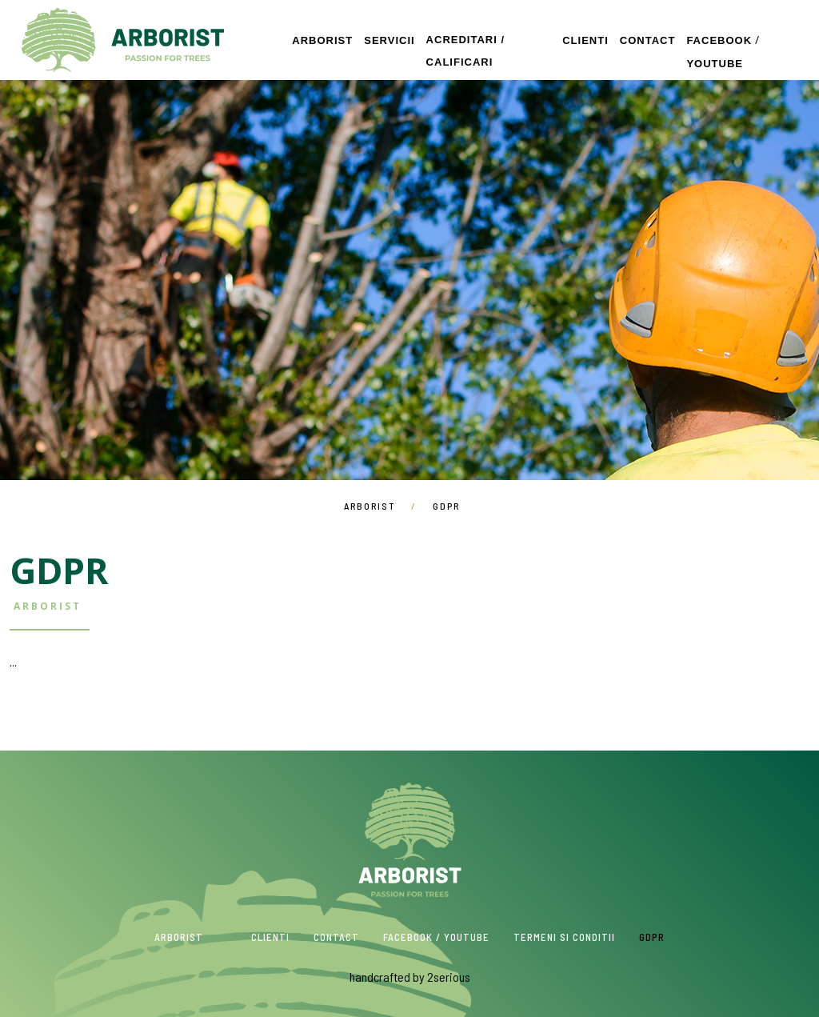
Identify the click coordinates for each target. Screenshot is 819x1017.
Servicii (389, 40)
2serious (448, 976)
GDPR (652, 937)
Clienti (585, 40)
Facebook (719, 40)
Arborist (123, 40)
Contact (648, 40)
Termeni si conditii (564, 937)
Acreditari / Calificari (465, 51)
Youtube (714, 64)
